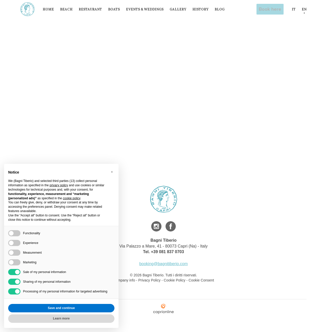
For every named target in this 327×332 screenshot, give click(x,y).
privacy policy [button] (59, 185)
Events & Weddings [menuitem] (146, 9)
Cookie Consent (201, 280)
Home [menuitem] (50, 9)
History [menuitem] (202, 9)
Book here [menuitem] (270, 9)
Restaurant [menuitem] (92, 9)
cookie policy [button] (71, 198)
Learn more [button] (61, 318)
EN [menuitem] (304, 9)
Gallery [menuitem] (179, 9)
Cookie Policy (174, 280)
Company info (124, 280)
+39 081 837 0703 (167, 252)
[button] (112, 172)
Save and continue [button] (61, 308)
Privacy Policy (149, 280)
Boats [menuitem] (116, 9)
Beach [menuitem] (68, 9)
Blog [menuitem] (221, 9)
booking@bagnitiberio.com (163, 264)
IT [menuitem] (294, 9)
